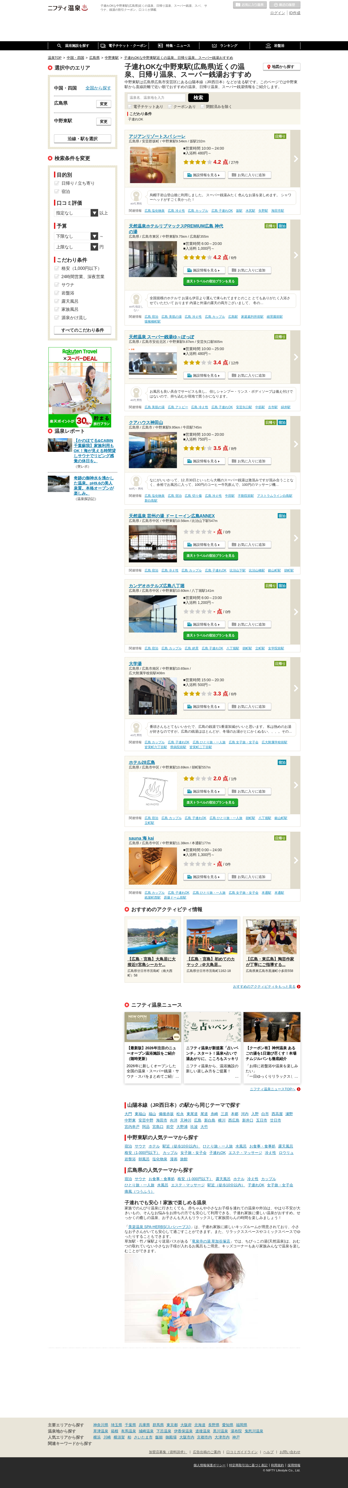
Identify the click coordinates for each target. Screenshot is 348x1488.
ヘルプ (268, 1452)
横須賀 (119, 1437)
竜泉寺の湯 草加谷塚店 (211, 1241)
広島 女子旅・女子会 (243, 742)
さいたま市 (143, 1437)
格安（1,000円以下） (142, 1152)
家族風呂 (70, 309)
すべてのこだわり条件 (82, 330)
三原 (224, 1114)
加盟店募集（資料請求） (168, 1452)
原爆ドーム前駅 (175, 897)
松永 (180, 1114)
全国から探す (98, 87)
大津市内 (222, 1437)
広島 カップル (198, 211)
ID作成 (294, 13)
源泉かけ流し (74, 317)
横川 (222, 1120)
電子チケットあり (148, 106)
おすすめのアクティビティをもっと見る (264, 987)
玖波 (194, 1126)
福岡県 (241, 1425)
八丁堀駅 (232, 648)
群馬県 (158, 1425)
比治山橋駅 (257, 570)
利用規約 (277, 1465)
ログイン (277, 13)
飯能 (159, 1437)
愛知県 (227, 1425)
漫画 (173, 1159)
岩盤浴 (130, 1159)
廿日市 (275, 1120)
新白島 (209, 1120)
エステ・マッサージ (245, 1152)
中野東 (130, 1120)
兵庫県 (144, 1425)
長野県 (213, 1425)
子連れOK (217, 1152)
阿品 (146, 1126)
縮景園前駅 (275, 317)
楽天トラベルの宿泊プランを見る (211, 281)
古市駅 (273, 407)
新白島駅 (151, 500)
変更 (103, 104)
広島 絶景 (191, 648)
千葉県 (130, 1425)
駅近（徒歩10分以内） (181, 1146)
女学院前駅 (276, 648)
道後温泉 (202, 1431)
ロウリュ (286, 1152)
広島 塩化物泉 (155, 211)
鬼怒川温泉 (254, 1431)
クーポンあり (184, 106)
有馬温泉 (128, 1431)
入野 (255, 1114)
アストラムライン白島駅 (274, 496)
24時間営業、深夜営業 (83, 276)
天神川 (185, 1120)
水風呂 (241, 1146)
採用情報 (294, 1465)
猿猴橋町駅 (153, 321)
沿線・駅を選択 (83, 138)
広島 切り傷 (193, 496)
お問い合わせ (290, 1452)
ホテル (154, 1146)
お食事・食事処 (262, 1146)
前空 (170, 1126)
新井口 (247, 1120)
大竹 (204, 1126)
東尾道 (192, 1114)
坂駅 (239, 211)
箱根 (114, 1431)
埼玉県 (116, 1425)
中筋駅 (260, 407)
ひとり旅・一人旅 (218, 1146)
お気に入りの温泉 (250, 5)
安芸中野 (145, 1120)
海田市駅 (277, 211)
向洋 (173, 1120)
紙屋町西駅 (153, 897)
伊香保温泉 (183, 1431)
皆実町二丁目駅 (201, 747)
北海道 (200, 1425)
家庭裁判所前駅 (252, 317)
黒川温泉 (220, 1431)
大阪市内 (186, 1437)
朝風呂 (144, 1159)
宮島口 (158, 1126)
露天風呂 (285, 1146)
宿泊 (128, 1146)
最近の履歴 (284, 5)
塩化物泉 (159, 1159)
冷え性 (270, 1152)
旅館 (184, 1159)
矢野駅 (263, 211)
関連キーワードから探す (70, 1443)
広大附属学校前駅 (274, 742)
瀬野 (289, 1114)
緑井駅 (286, 407)
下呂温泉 (163, 1431)
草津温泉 (100, 1431)
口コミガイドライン (242, 1452)
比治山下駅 (238, 570)
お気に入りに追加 (251, 175)
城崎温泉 (146, 1431)
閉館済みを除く (219, 106)
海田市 (161, 1120)
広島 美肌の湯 (171, 317)
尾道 (204, 1114)
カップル (170, 1152)
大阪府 (186, 1425)
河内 (245, 1114)
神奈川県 (100, 1425)
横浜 (97, 1437)
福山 (152, 1114)
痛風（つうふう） (139, 1191)
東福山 (140, 1114)
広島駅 (233, 317)
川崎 (107, 1437)
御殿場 (171, 1437)
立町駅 (260, 648)
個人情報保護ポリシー (210, 1465)
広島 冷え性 (176, 211)
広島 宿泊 (151, 317)
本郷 (234, 1114)
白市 (265, 1114)
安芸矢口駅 (244, 407)
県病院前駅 (178, 747)
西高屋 (277, 1114)
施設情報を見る (205, 175)
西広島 (233, 1120)
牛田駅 (230, 496)
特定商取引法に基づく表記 (248, 1465)
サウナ (140, 1146)
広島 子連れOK (222, 211)
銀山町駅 (274, 570)
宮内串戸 (132, 1126)
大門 (128, 1114)
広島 (198, 1120)
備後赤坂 (166, 1114)
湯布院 (236, 1431)
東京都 (172, 1425)
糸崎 (214, 1114)
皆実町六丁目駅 (156, 747)
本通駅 (266, 893)
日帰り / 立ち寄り (78, 183)
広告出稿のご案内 (207, 1452)
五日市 (261, 1120)
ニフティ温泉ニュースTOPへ (272, 1089)
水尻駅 (250, 211)
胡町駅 (289, 570)
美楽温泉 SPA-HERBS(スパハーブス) (159, 1227)
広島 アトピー (178, 407)
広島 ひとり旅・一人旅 (209, 742)
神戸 (236, 1437)
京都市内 (204, 1437)
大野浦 (182, 1126)
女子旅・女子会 (193, 1152)
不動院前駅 (246, 496)
